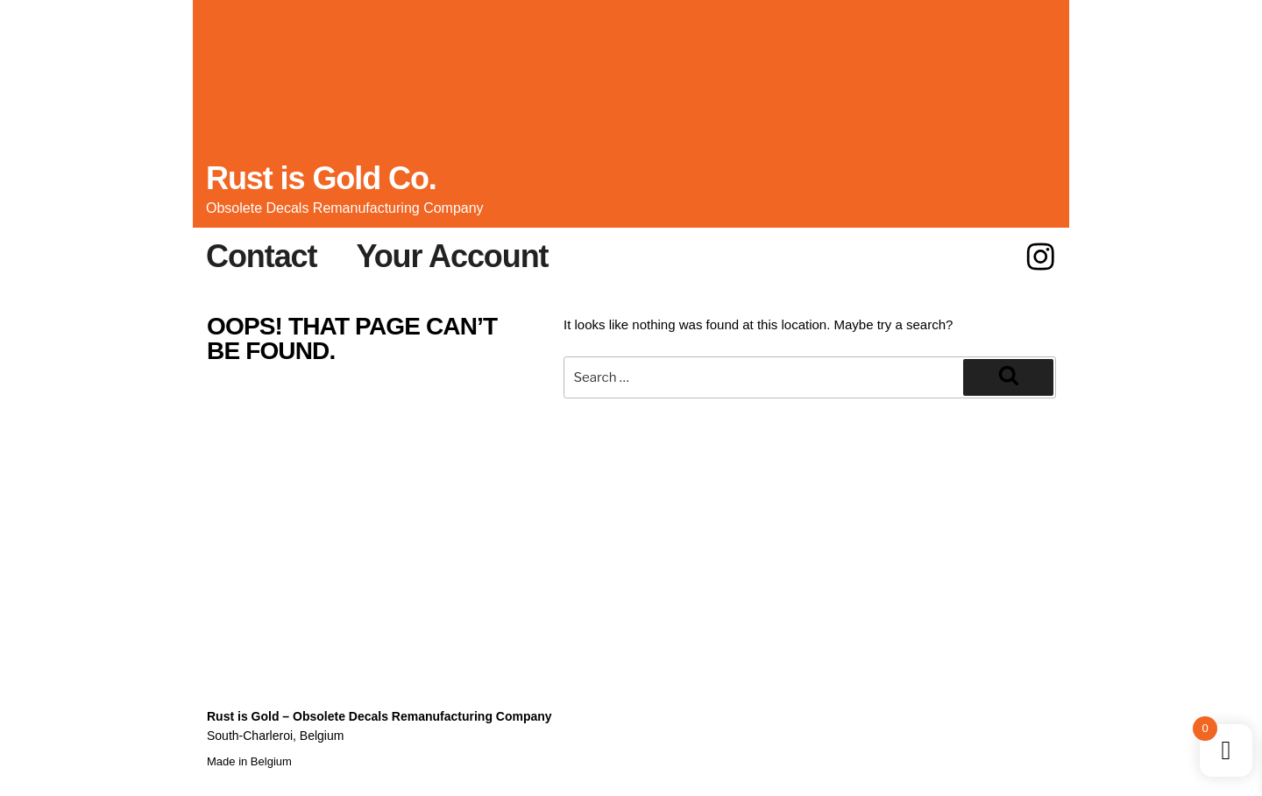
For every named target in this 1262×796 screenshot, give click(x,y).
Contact (261, 256)
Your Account (452, 256)
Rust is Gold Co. (321, 178)
